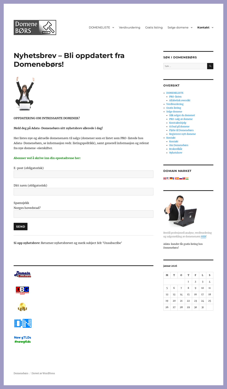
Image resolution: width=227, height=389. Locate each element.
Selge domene (178, 27)
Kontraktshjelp (177, 122)
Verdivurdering (129, 27)
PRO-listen (175, 96)
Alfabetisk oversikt (179, 100)
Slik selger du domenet (182, 115)
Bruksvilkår (175, 149)
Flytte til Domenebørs (181, 130)
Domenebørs (21, 373)
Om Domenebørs (178, 145)
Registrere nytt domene (182, 134)
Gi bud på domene (179, 126)
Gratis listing (154, 27)
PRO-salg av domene (181, 119)
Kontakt (203, 27)
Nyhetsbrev (175, 152)
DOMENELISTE (99, 27)
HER (203, 236)
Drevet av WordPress (43, 373)
